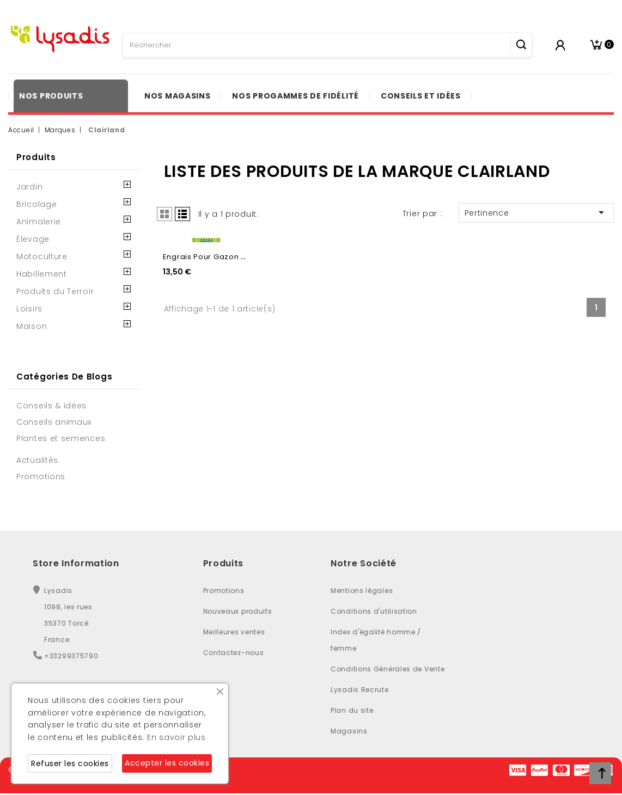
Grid (164, 214)
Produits (36, 157)
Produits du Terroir (55, 291)
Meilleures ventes (234, 632)
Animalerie (38, 221)
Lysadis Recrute (360, 689)
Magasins (349, 731)
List (182, 214)
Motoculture (42, 256)
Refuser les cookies (70, 763)
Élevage (33, 239)
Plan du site (352, 710)
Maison (31, 326)
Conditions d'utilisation (374, 611)
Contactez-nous (233, 652)
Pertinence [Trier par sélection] (536, 212)
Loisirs (29, 308)
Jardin (29, 186)
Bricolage (36, 204)
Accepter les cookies (167, 762)
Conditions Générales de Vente (387, 669)
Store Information (76, 563)
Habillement (41, 273)
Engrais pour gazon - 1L (208, 355)
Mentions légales (362, 590)
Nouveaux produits (237, 611)
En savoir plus (176, 737)
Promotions (224, 590)
